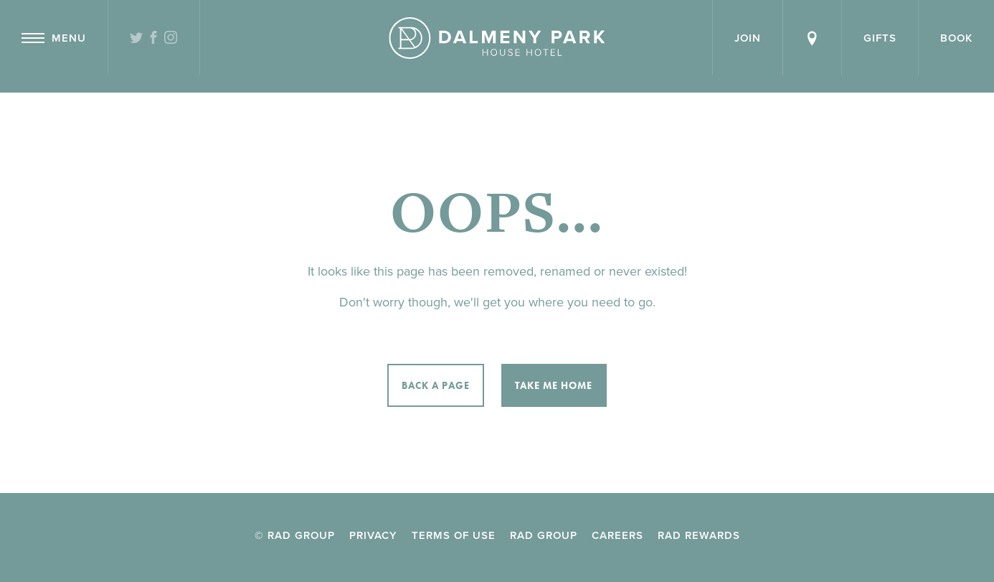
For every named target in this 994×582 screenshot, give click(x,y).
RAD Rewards (699, 535)
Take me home (553, 385)
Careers (617, 535)
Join (747, 38)
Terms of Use (454, 535)
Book (956, 38)
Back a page (436, 385)
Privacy (373, 535)
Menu (54, 38)
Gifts (879, 38)
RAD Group (543, 535)
